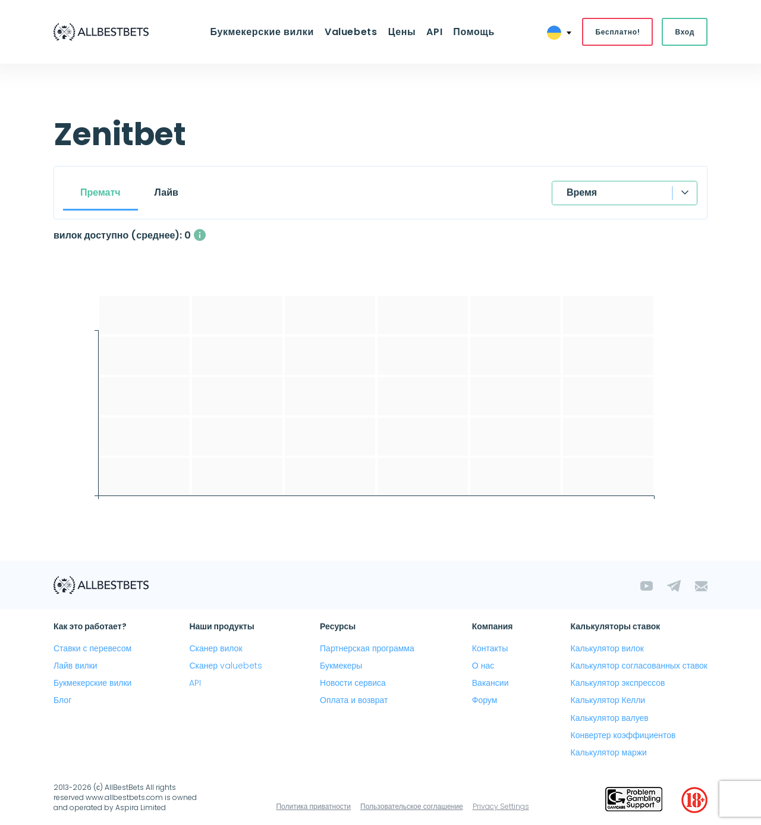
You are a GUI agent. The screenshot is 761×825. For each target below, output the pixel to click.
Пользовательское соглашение (411, 806)
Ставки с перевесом (92, 648)
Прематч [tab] (100, 192)
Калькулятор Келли (608, 700)
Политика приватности (313, 806)
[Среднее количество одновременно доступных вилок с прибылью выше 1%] (200, 235)
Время (582, 192)
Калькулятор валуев (610, 718)
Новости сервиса (353, 683)
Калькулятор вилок (607, 648)
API (434, 31)
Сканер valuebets (225, 666)
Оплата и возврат (354, 700)
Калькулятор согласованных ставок (639, 666)
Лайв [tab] (166, 192)
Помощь (474, 31)
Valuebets (351, 31)
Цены (402, 31)
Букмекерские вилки (261, 31)
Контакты (490, 648)
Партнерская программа (367, 648)
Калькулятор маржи (609, 752)
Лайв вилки (76, 666)
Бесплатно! (617, 32)
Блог (62, 700)
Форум (485, 700)
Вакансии (490, 683)
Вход (684, 32)
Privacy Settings (501, 806)
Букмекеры (341, 666)
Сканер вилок (215, 648)
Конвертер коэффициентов (623, 735)
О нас (483, 666)
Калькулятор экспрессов (618, 683)
